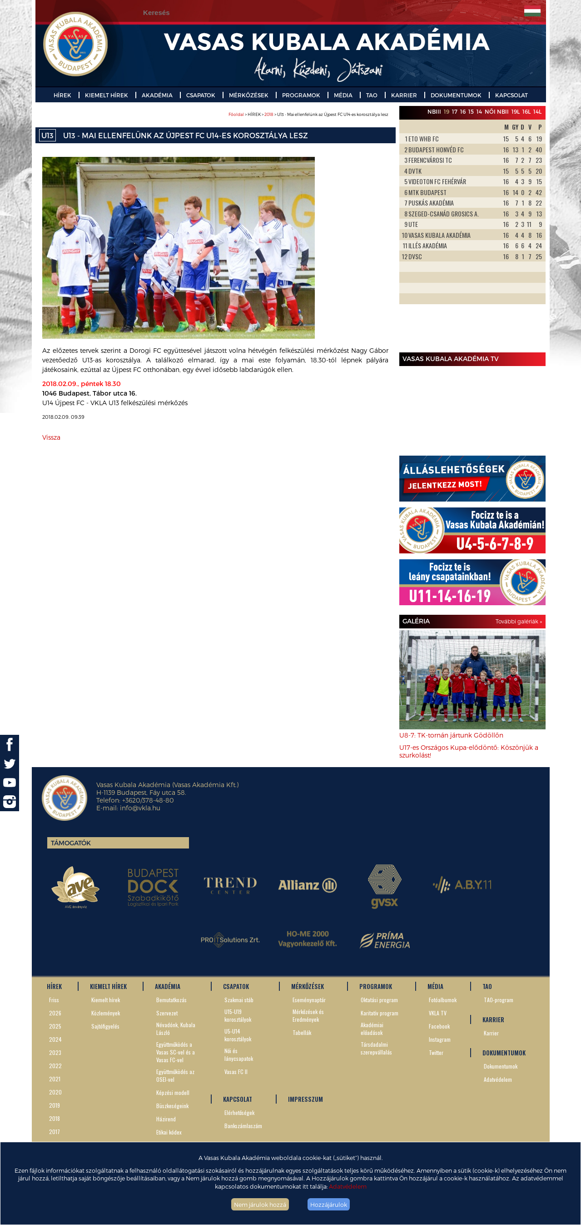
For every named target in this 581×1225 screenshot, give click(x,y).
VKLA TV (438, 1013)
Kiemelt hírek (105, 1000)
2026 (55, 1013)
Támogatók (71, 843)
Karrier (491, 1033)
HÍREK (62, 95)
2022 (55, 1065)
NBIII (434, 111)
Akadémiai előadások (372, 1028)
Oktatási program (379, 1000)
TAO (371, 95)
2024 (55, 1039)
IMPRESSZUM (305, 1099)
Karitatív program (379, 1013)
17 (454, 111)
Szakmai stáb (238, 1000)
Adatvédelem (348, 1186)
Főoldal (236, 114)
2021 (54, 1079)
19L (515, 111)
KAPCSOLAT (511, 95)
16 (463, 111)
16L (526, 111)
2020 (55, 1092)
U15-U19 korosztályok (237, 1015)
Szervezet (167, 1013)
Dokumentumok (500, 1066)
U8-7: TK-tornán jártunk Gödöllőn (451, 735)
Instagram (440, 1039)
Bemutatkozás (171, 1000)
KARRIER (404, 95)
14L (537, 111)
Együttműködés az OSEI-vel (175, 1075)
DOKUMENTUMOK (456, 95)
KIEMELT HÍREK (106, 95)
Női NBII (497, 111)
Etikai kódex (169, 1132)
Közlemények (105, 1013)
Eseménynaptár (309, 1000)
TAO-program (498, 1000)
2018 (268, 114)
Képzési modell (172, 1092)
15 (471, 111)
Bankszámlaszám (243, 1126)
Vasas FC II (236, 1071)
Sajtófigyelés (105, 1026)
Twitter (436, 1052)
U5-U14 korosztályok (237, 1035)
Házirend (166, 1119)
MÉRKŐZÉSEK (248, 95)
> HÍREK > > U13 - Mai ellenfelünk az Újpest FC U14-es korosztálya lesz (308, 114)
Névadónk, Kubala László (175, 1028)
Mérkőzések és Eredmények (308, 1015)
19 (446, 111)
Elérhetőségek (239, 1112)
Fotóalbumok (443, 1000)
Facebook (439, 1026)
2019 (54, 1105)
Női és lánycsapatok (238, 1054)
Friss (54, 1000)
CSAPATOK (200, 95)
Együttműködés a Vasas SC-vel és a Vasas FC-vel (175, 1052)
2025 (55, 1026)
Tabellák (302, 1032)
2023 (55, 1052)
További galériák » (519, 621)
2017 (54, 1131)
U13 (47, 135)
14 (479, 111)
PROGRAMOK (301, 95)
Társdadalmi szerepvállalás (376, 1048)
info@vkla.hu (140, 808)
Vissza (51, 437)
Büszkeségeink (172, 1106)
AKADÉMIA (157, 95)
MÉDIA (343, 95)
